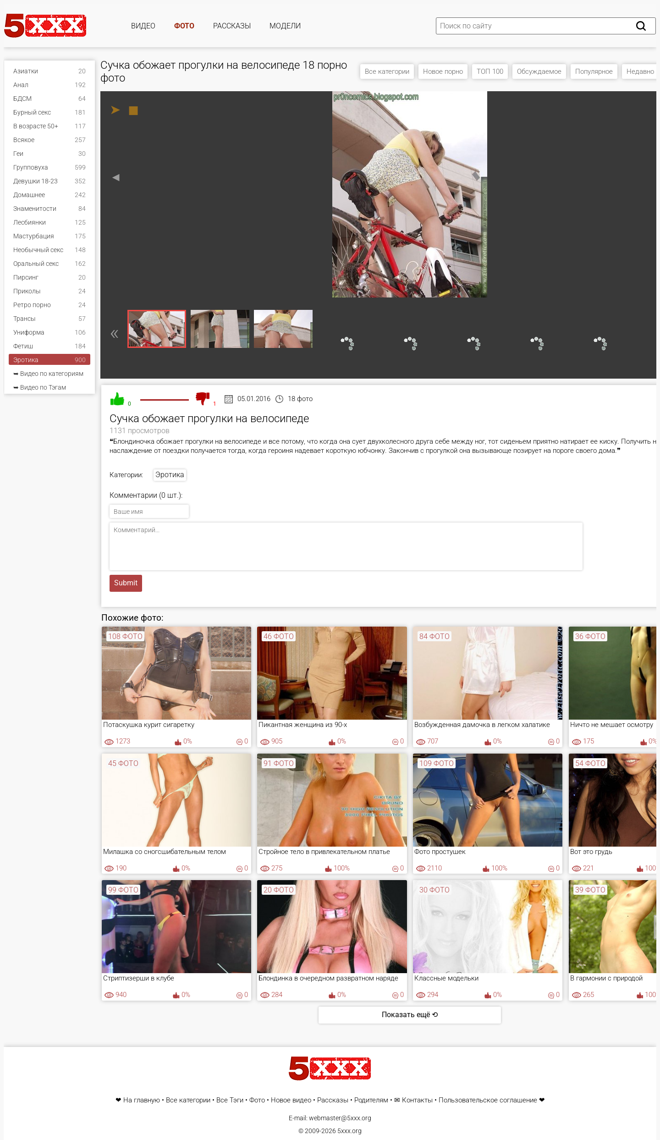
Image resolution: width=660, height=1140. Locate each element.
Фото (184, 26)
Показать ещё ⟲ (410, 1014)
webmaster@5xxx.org (340, 1118)
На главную (141, 1100)
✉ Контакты (413, 1100)
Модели (285, 26)
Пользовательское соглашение (488, 1100)
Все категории (387, 71)
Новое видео (291, 1100)
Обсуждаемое (539, 71)
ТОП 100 (490, 71)
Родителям (371, 1100)
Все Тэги (229, 1100)
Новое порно (443, 71)
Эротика (169, 474)
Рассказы (232, 26)
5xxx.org (349, 1130)
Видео (143, 26)
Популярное (594, 71)
